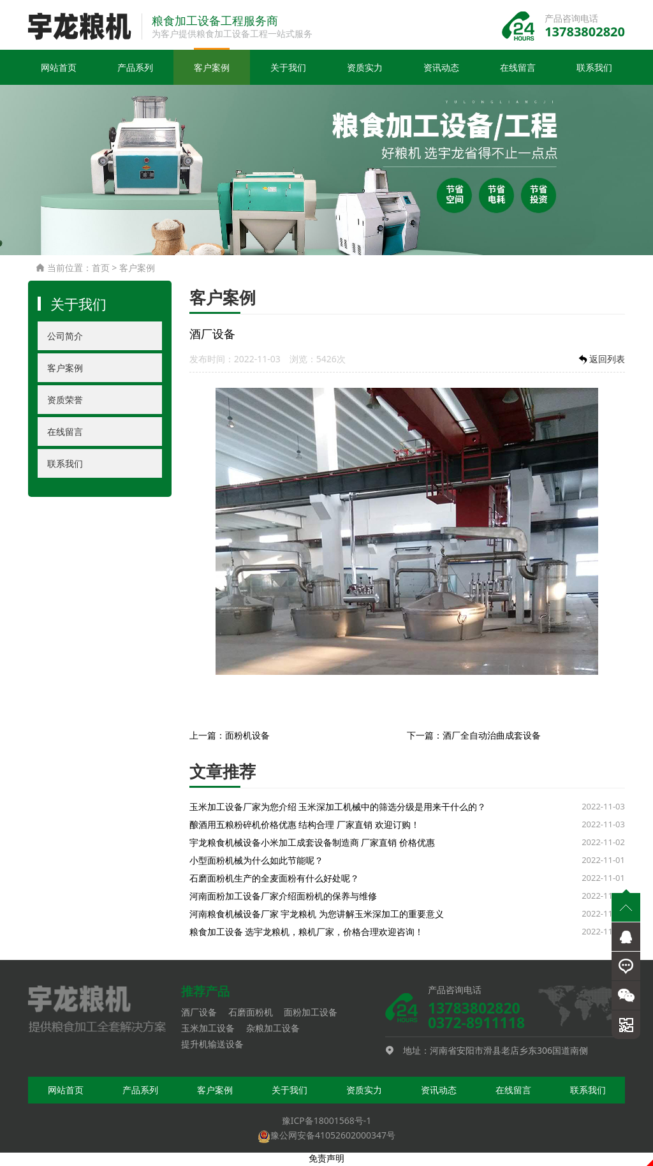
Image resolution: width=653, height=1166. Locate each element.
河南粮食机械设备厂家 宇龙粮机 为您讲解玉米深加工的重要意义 (316, 915)
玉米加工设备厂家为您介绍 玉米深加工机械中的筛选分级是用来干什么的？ (338, 808)
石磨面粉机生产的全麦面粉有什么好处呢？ (274, 879)
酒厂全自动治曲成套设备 (492, 736)
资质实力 (365, 69)
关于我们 (288, 69)
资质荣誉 (65, 401)
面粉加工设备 (310, 1013)
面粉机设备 (247, 736)
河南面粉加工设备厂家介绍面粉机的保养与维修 (283, 897)
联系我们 (594, 69)
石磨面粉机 (250, 1013)
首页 (101, 269)
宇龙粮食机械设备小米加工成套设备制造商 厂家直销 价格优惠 (312, 844)
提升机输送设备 (212, 1046)
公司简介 (65, 338)
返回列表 (600, 360)
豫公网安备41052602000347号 (326, 1137)
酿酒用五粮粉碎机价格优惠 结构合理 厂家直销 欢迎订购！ (304, 826)
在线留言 (518, 69)
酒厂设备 (199, 1013)
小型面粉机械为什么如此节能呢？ (256, 861)
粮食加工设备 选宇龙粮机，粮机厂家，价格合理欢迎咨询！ (306, 933)
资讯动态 (441, 69)
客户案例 (212, 69)
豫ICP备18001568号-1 (327, 1122)
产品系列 (135, 69)
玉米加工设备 (208, 1030)
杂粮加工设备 (273, 1030)
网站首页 (59, 69)
